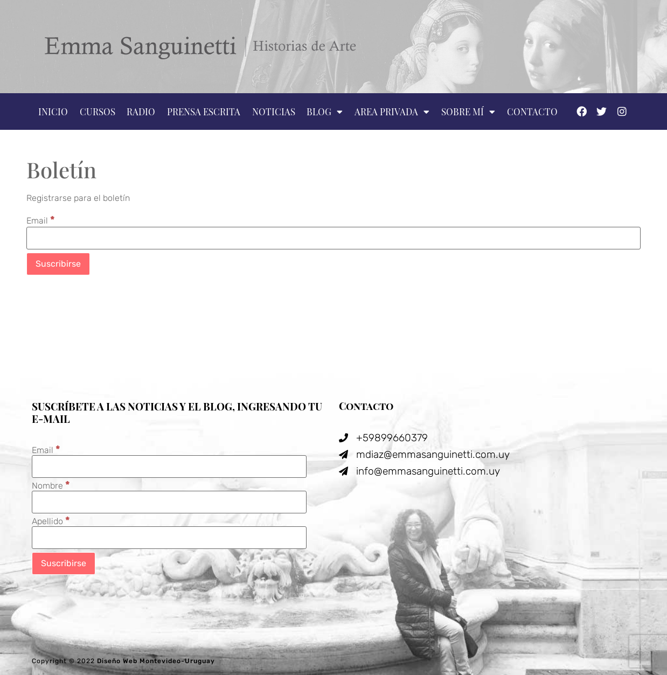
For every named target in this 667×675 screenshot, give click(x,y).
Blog (325, 112)
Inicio (53, 111)
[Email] (333, 238)
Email (40, 220)
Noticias (273, 111)
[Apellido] (169, 537)
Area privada (392, 112)
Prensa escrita (203, 111)
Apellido (51, 521)
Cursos (97, 111)
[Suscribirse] (58, 264)
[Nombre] (169, 502)
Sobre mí (468, 112)
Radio (141, 111)
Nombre (51, 485)
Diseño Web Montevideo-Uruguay (156, 661)
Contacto (532, 111)
